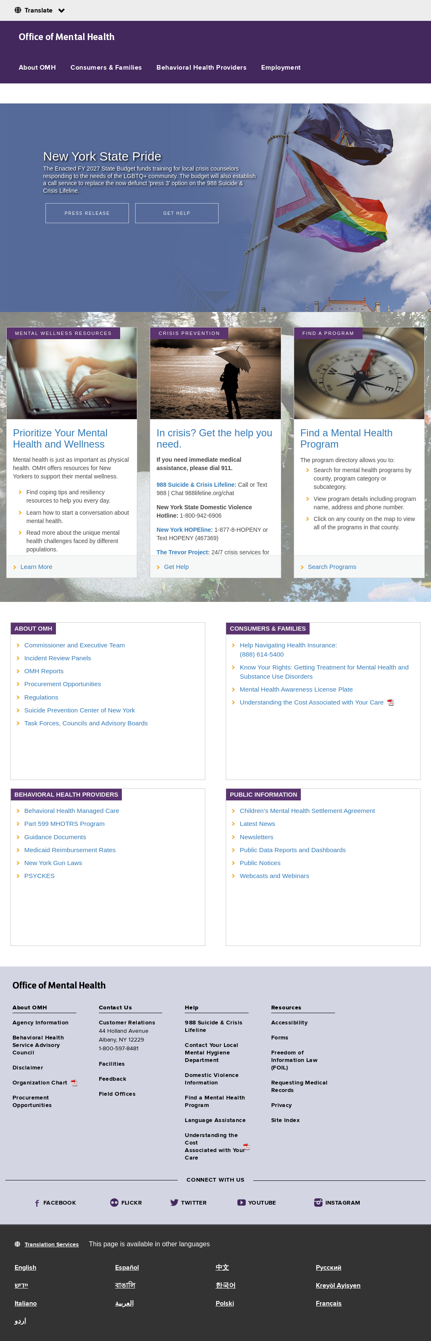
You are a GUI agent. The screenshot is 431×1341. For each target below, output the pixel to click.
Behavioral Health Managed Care (71, 810)
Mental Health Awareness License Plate (296, 689)
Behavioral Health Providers (201, 68)
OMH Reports (43, 670)
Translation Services (52, 1245)
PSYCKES (39, 875)
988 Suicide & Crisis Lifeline (213, 1026)
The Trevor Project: (183, 552)
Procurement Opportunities (62, 683)
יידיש (21, 1286)
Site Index (285, 1120)
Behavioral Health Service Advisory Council (38, 1045)
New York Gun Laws (53, 862)
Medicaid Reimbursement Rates (70, 849)
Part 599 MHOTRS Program (64, 823)
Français (329, 1304)
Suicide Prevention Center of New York (79, 710)
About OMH (37, 68)
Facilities (112, 1064)
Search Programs (329, 566)
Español (127, 1268)
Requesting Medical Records (299, 1086)
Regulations (41, 697)
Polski (225, 1304)
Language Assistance (215, 1120)
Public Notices (260, 862)
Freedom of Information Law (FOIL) (294, 1060)
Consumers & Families (106, 68)
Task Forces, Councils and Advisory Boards (86, 723)
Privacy (281, 1105)
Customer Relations (127, 1023)
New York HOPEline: (184, 529)
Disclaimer (28, 1068)
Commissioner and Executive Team (74, 645)
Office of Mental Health (67, 37)
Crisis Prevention (189, 333)
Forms (280, 1038)
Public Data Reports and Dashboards (293, 849)
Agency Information (41, 1023)
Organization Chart (40, 1083)
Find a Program (328, 333)
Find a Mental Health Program (346, 438)
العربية (124, 1304)
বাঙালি (125, 1286)
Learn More (33, 566)
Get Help (176, 213)
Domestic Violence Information (212, 1079)
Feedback (112, 1079)
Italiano (26, 1304)
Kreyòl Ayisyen (338, 1286)
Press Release (87, 213)
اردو (20, 1321)
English (25, 1268)
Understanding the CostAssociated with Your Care (215, 1146)
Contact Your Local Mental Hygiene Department (212, 1052)
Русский (328, 1268)
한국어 (226, 1286)
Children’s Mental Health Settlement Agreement (307, 810)
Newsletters (256, 836)
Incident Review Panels (57, 658)
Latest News (257, 823)
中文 (222, 1268)
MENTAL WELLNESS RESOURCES (63, 333)
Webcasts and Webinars (274, 875)
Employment (281, 68)
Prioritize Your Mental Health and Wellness (60, 438)
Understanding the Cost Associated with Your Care (312, 702)
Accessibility (289, 1023)
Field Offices (117, 1094)
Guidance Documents (55, 836)
